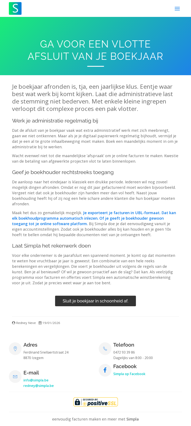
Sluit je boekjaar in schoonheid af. (95, 301)
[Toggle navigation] (177, 8)
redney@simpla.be (38, 385)
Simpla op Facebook (129, 374)
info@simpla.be (36, 380)
